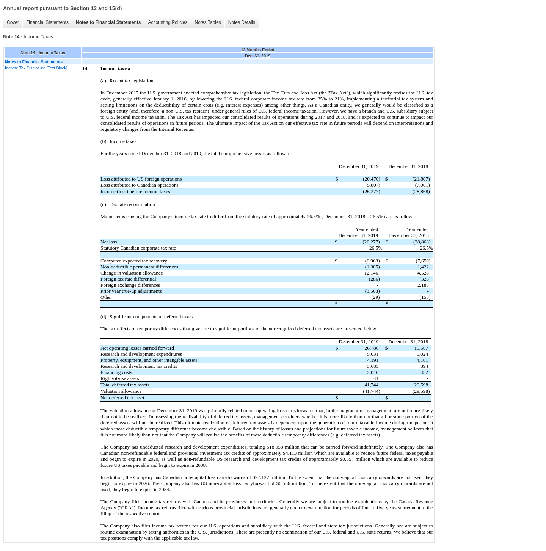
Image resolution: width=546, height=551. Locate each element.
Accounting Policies (167, 22)
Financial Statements (47, 22)
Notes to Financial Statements (108, 22)
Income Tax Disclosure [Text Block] (36, 68)
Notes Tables (208, 22)
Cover (13, 22)
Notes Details (241, 22)
